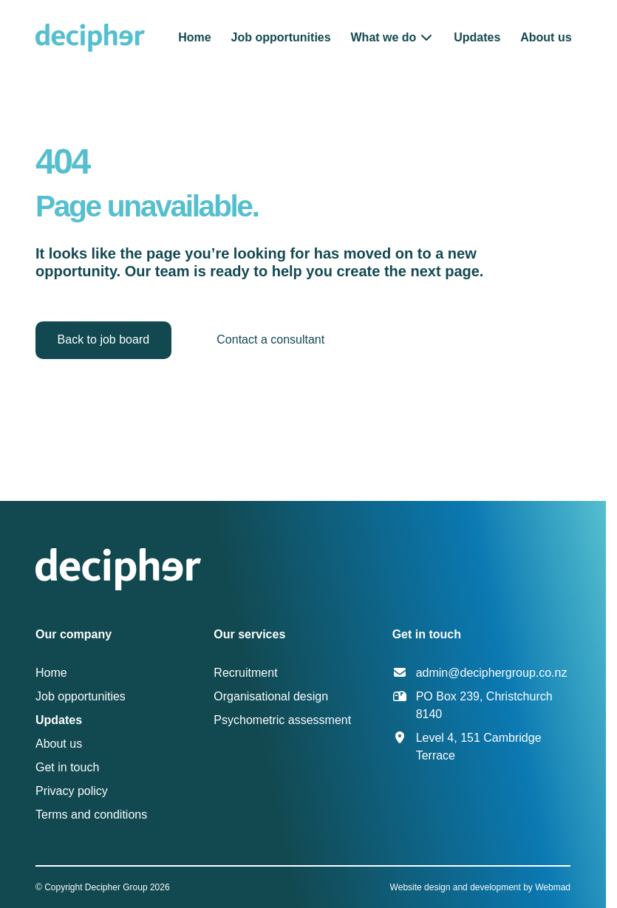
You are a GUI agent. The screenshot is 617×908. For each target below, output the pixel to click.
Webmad (552, 887)
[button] (392, 37)
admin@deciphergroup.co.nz (491, 672)
